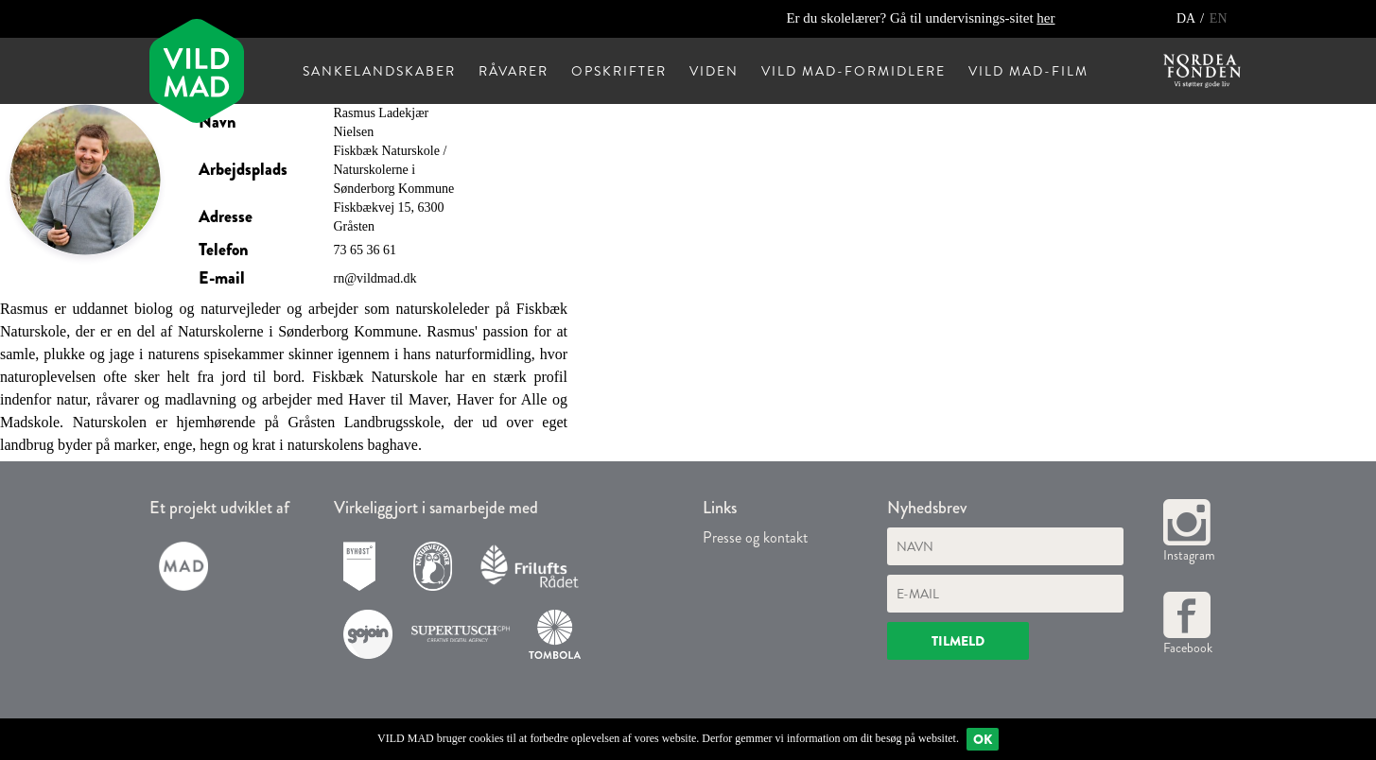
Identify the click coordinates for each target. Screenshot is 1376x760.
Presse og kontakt (755, 537)
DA (1187, 18)
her (1045, 18)
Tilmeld (958, 640)
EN (1219, 18)
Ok (982, 739)
